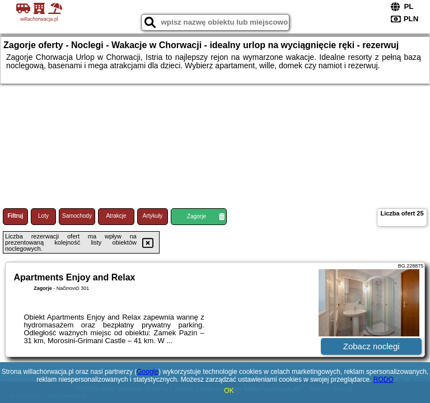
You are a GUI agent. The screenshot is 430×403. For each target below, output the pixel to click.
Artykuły (153, 216)
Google (147, 372)
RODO (383, 379)
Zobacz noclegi (371, 346)
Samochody (77, 216)
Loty (43, 216)
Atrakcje (116, 216)
